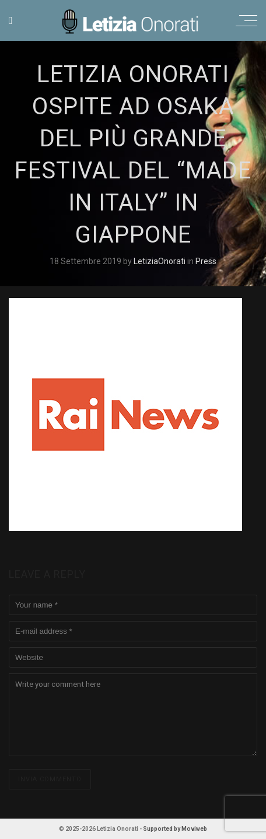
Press (205, 261)
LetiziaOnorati (160, 261)
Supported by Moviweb (175, 829)
